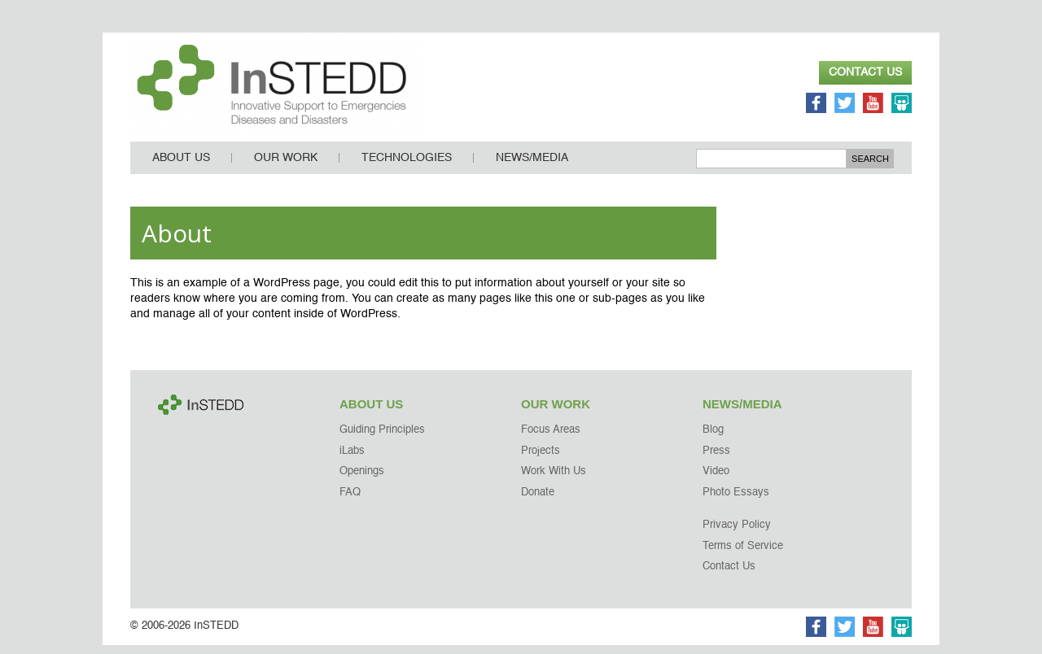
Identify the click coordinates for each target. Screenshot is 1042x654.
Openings (361, 480)
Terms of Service (743, 555)
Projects (540, 460)
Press (716, 460)
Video (716, 480)
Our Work (285, 166)
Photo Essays (736, 501)
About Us (181, 166)
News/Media (532, 166)
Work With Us (553, 480)
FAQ (350, 501)
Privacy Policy (737, 534)
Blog (713, 439)
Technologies (406, 166)
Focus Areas (550, 439)
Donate (537, 501)
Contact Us (865, 72)
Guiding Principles (382, 439)
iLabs (352, 460)
